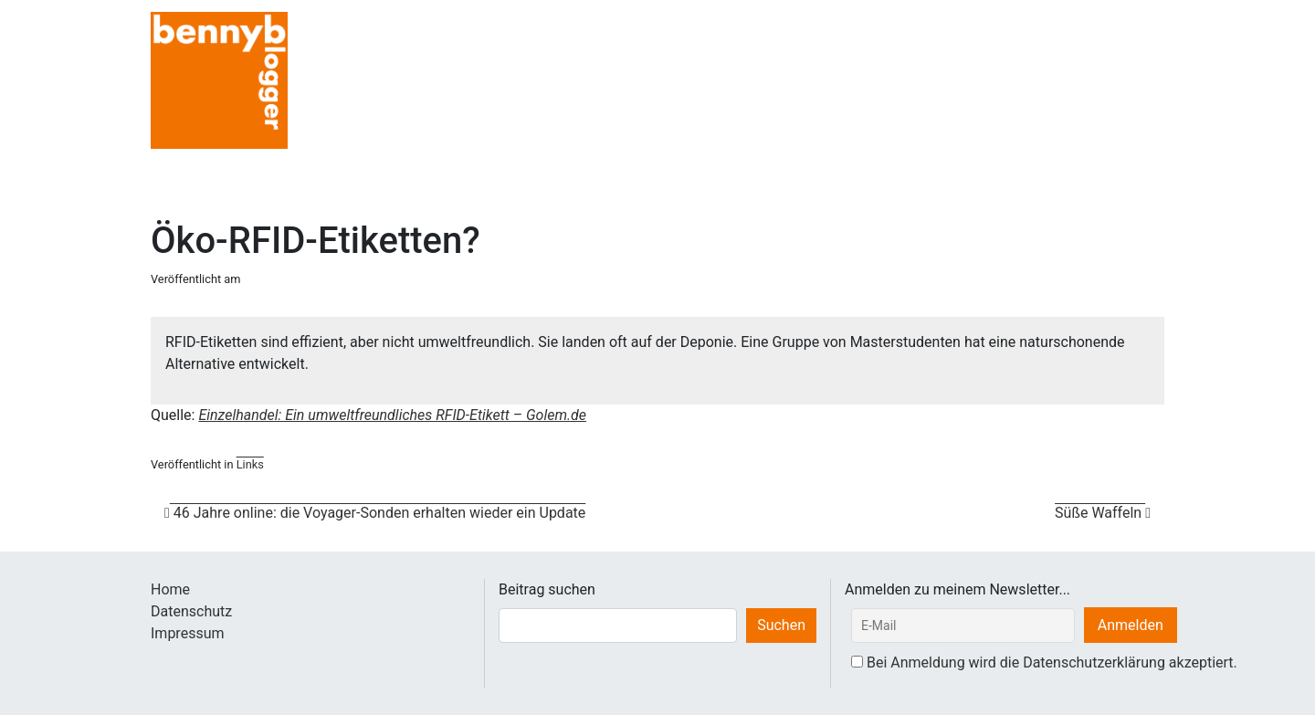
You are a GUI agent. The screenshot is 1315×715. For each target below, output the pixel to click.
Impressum (188, 633)
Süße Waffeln (1103, 512)
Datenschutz (191, 611)
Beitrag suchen (547, 589)
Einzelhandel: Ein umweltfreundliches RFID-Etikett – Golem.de (392, 415)
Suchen (781, 625)
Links (250, 464)
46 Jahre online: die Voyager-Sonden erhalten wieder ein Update (374, 512)
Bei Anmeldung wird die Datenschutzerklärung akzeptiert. (1052, 662)
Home (170, 589)
